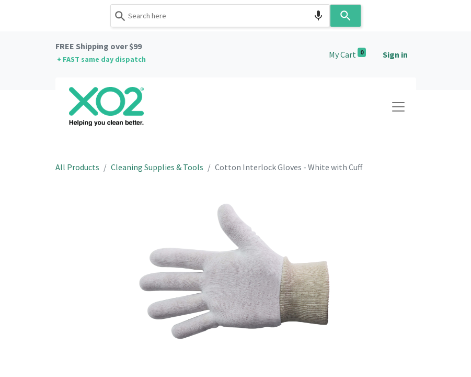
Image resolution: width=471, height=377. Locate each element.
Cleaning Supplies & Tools (157, 167)
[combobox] (220, 15)
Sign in (395, 54)
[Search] (345, 15)
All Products (77, 167)
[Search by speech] (318, 16)
